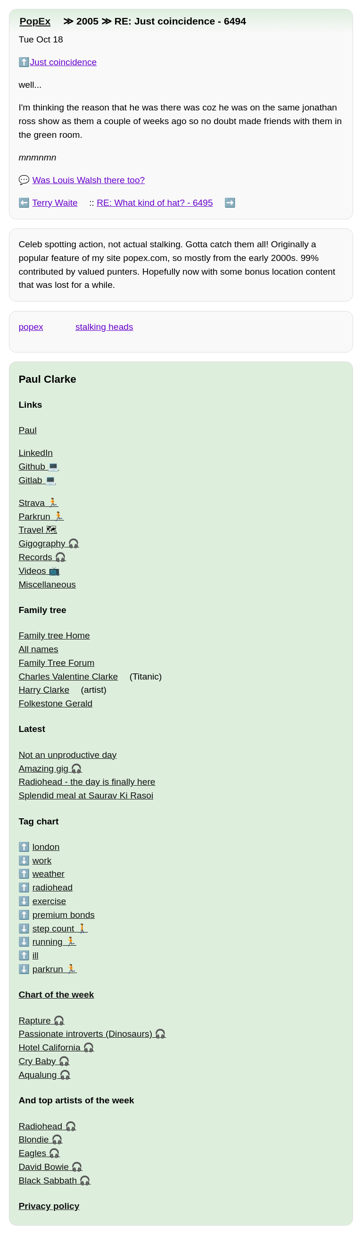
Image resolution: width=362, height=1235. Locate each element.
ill (36, 955)
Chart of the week (56, 995)
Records (35, 557)
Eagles (32, 1153)
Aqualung (37, 1075)
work (42, 860)
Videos (32, 571)
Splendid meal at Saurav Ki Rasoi (85, 795)
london (46, 847)
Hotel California (49, 1047)
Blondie (33, 1139)
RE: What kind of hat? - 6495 (155, 203)
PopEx (34, 21)
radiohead (53, 887)
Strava (31, 503)
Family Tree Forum (56, 663)
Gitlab (30, 480)
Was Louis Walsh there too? (89, 180)
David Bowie (43, 1167)
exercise (49, 901)
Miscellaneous (47, 584)
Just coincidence (63, 62)
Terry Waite (54, 203)
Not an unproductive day (67, 755)
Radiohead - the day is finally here (86, 782)
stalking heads (104, 327)
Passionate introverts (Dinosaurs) (85, 1034)
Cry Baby (37, 1061)
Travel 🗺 (37, 530)
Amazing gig (43, 768)
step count (53, 928)
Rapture (34, 1020)
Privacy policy (48, 1206)
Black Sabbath (47, 1180)
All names (38, 649)
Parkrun (34, 516)
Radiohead (40, 1126)
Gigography (41, 543)
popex (30, 327)
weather (49, 874)
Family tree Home (54, 635)
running (48, 942)
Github (31, 466)
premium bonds (64, 915)
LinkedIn (35, 453)
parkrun (48, 969)
